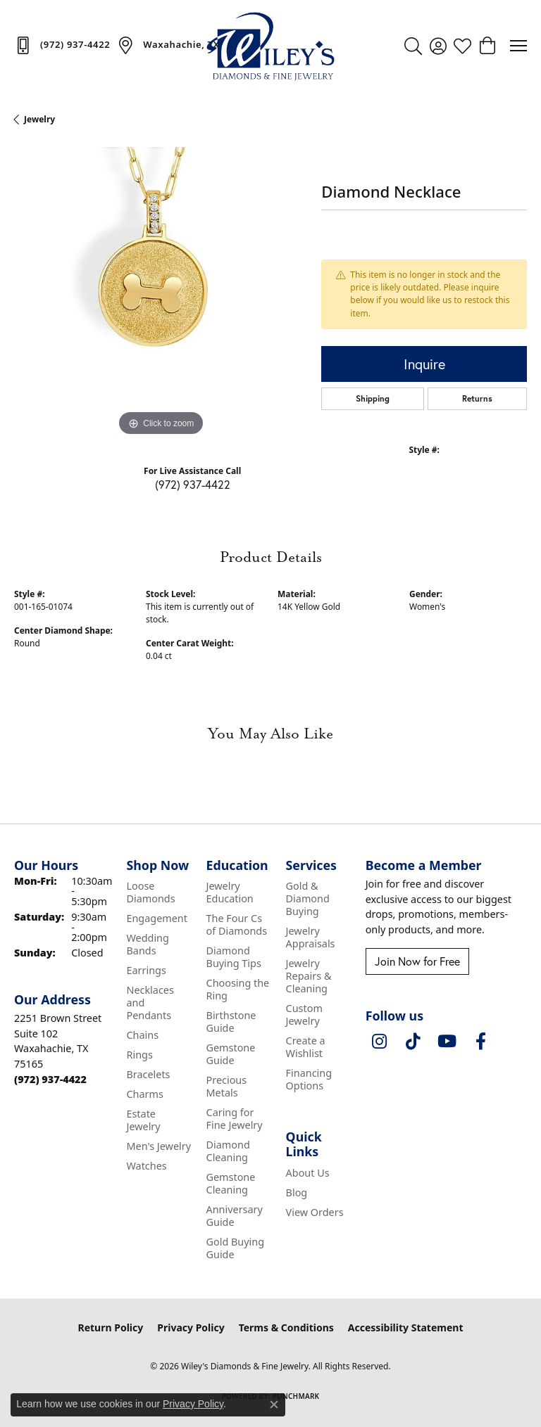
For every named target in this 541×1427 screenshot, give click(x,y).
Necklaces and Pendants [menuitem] (149, 1002)
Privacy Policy (190, 1327)
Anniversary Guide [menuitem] (234, 1216)
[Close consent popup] (274, 1404)
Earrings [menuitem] (146, 970)
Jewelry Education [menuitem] (230, 892)
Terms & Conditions (286, 1327)
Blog (297, 1192)
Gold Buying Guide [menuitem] (235, 1248)
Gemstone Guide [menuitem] (231, 1054)
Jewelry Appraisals (310, 937)
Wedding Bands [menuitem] (147, 944)
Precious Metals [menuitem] (226, 1086)
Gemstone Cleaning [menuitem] (231, 1183)
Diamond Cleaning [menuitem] (228, 1151)
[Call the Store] (50, 1079)
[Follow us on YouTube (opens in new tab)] (447, 1042)
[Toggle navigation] (518, 45)
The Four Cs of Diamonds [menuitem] (237, 924)
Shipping (373, 398)
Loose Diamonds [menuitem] (150, 892)
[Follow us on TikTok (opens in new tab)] (413, 1042)
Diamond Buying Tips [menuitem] (233, 957)
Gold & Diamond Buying (308, 898)
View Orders (315, 1212)
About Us (308, 1172)
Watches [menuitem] (146, 1165)
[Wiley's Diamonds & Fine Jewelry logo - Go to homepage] (270, 45)
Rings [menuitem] (139, 1054)
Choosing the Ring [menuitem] (238, 989)
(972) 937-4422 (192, 485)
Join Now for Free (417, 961)
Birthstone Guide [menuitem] (231, 1022)
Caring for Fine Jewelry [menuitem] (234, 1119)
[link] (62, 45)
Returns (477, 398)
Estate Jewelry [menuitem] (143, 1120)
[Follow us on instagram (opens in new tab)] (380, 1042)
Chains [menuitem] (142, 1035)
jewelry (39, 119)
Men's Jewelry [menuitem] (158, 1146)
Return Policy (111, 1327)
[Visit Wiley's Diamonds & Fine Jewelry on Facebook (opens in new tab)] (481, 1042)
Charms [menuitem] (144, 1094)
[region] (160, 293)
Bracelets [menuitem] (148, 1074)
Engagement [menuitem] (156, 918)
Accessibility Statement (406, 1327)
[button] (413, 46)
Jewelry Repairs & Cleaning (309, 975)
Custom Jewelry (304, 1015)
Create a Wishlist (305, 1047)
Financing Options (309, 1079)
